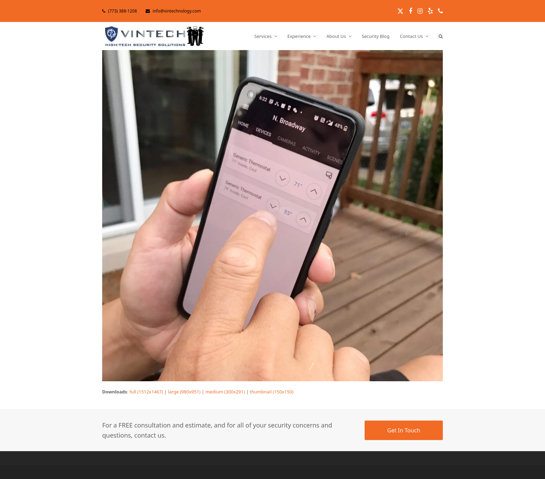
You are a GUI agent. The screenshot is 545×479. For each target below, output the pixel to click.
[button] (440, 36)
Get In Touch (403, 430)
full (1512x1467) (146, 392)
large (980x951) (184, 392)
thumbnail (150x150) (272, 392)
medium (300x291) (225, 392)
